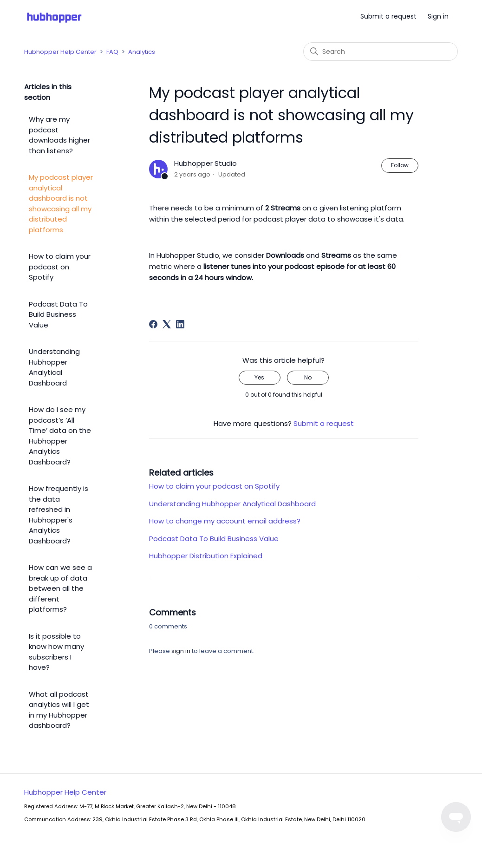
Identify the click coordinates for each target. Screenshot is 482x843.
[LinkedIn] (180, 324)
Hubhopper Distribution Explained (205, 556)
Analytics (141, 51)
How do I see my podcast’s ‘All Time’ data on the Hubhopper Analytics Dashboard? (60, 436)
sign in (180, 651)
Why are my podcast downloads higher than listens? (59, 135)
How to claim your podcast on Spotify (60, 266)
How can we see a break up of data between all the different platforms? (60, 588)
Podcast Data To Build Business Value (58, 314)
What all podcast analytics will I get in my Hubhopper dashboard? (59, 710)
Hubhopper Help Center (60, 51)
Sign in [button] (438, 16)
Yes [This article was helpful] (259, 377)
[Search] (380, 51)
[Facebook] (153, 324)
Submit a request (388, 16)
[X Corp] (167, 324)
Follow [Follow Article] (400, 165)
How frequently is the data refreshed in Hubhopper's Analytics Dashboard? (58, 515)
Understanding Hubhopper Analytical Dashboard (54, 367)
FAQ (112, 51)
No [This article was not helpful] (308, 377)
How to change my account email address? (224, 521)
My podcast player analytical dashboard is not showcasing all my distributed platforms (61, 203)
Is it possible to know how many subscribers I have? (56, 652)
